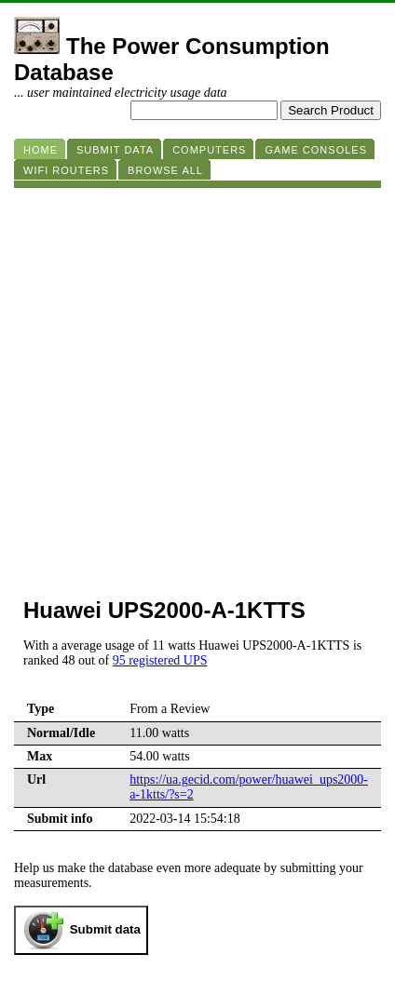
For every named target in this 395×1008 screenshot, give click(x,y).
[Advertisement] (197, 385)
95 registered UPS (160, 660)
